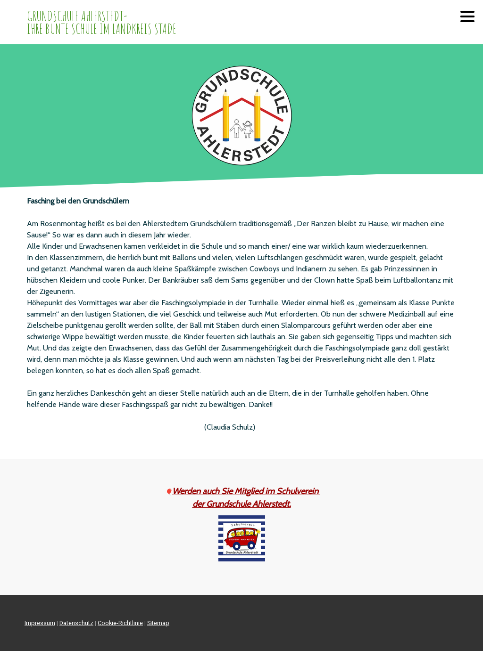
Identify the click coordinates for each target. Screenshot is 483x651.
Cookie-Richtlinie (120, 623)
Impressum (40, 623)
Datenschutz (76, 623)
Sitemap (158, 623)
